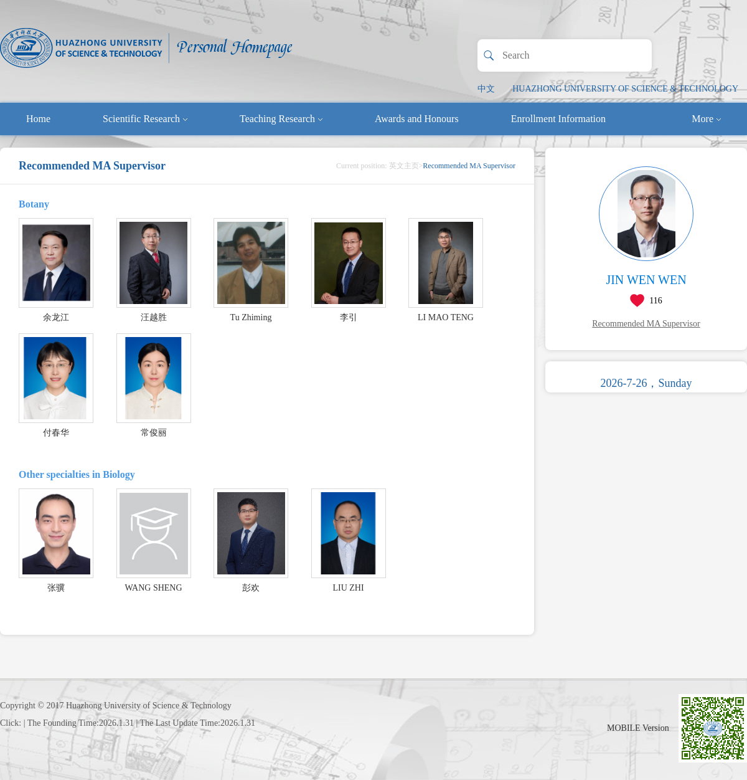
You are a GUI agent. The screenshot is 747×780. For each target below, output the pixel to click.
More (706, 118)
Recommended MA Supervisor (646, 323)
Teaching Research (281, 118)
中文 (486, 88)
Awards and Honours (417, 118)
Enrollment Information (558, 118)
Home (38, 118)
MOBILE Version (638, 728)
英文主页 (404, 165)
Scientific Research (145, 118)
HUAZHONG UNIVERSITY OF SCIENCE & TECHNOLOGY (625, 88)
